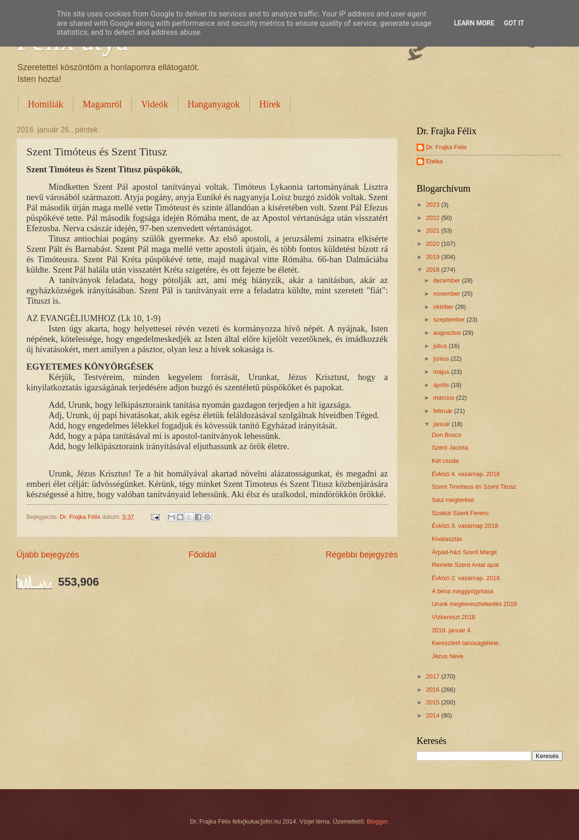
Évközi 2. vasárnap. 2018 (466, 578)
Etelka (434, 161)
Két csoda (445, 460)
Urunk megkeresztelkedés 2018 (474, 603)
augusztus (447, 332)
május (442, 371)
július (441, 345)
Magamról (102, 104)
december (447, 280)
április (441, 384)
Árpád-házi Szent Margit (464, 552)
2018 (433, 269)
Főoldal (202, 554)
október (444, 306)
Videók (155, 104)
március (444, 397)
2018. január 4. (452, 630)
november (447, 293)
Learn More (474, 23)
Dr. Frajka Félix (446, 147)
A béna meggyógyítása (462, 591)
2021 (433, 230)
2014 (433, 715)
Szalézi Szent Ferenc (460, 513)
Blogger (377, 821)
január (442, 424)
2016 (433, 689)
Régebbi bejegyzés (362, 554)
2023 (433, 204)
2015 (433, 702)
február (443, 410)
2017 (433, 676)
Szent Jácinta (450, 447)
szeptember (449, 319)
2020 (433, 243)
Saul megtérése (453, 499)
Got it (514, 23)
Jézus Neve (447, 656)
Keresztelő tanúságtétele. (466, 642)
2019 (433, 256)
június (441, 358)
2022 (433, 217)
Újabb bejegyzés (47, 554)
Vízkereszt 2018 (453, 617)
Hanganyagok (214, 104)
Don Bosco (446, 434)
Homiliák (46, 104)
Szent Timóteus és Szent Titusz (474, 486)
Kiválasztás (447, 538)
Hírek (270, 104)
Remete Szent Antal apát (465, 564)
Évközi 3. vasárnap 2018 (465, 525)
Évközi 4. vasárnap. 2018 (466, 473)
